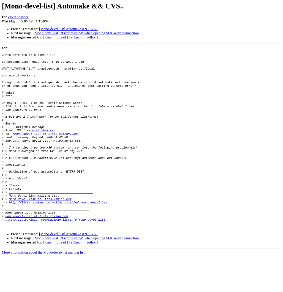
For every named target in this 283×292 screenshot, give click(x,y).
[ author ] (91, 37)
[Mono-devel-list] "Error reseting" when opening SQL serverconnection (86, 33)
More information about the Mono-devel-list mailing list (43, 288)
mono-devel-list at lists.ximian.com (45, 151)
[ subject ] (76, 37)
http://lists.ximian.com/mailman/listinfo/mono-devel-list (59, 234)
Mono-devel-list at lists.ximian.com (40, 230)
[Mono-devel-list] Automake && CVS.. (68, 29)
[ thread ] (61, 37)
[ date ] (48, 37)
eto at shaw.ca (18, 17)
